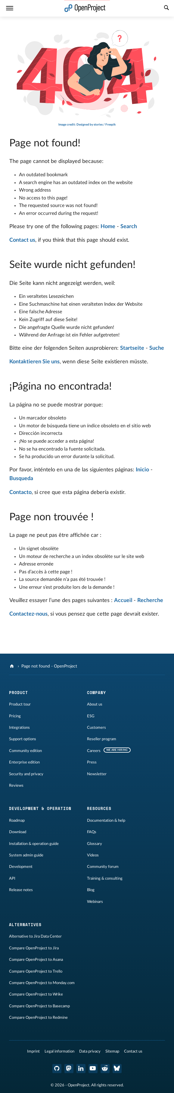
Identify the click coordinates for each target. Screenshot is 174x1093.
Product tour (20, 704)
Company (96, 693)
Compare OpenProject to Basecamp (39, 1006)
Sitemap (112, 1051)
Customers (96, 727)
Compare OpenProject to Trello (35, 971)
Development (21, 866)
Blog (91, 890)
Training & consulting (105, 878)
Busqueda (21, 478)
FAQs (91, 832)
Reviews (16, 785)
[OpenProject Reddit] (105, 1068)
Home (108, 226)
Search (128, 226)
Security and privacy (26, 774)
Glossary (94, 844)
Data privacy (90, 1051)
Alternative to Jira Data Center (35, 936)
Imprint (33, 1051)
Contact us (22, 240)
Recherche (150, 600)
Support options (22, 739)
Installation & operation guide (34, 844)
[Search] (166, 8)
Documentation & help (106, 820)
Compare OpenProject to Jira (34, 948)
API (12, 878)
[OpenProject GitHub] (56, 1068)
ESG (91, 716)
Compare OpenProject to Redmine (38, 1017)
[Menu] (9, 8)
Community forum (103, 866)
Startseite (132, 348)
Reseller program (101, 739)
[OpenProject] (12, 666)
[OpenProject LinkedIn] (80, 1068)
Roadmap (17, 820)
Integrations (19, 727)
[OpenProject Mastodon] (68, 1068)
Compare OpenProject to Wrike (36, 994)
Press (92, 762)
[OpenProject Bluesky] (117, 1068)
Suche (156, 348)
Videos (93, 855)
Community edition (25, 751)
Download (17, 832)
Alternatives (25, 925)
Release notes (21, 890)
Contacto (20, 492)
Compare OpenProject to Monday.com (42, 983)
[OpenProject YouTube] (93, 1068)
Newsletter (97, 774)
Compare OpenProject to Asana (36, 959)
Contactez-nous (28, 614)
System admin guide (26, 855)
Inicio (142, 470)
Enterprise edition (24, 762)
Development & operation (40, 808)
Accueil (123, 600)
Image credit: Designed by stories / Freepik (87, 124)
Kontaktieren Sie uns (34, 362)
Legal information (59, 1051)
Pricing (15, 716)
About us (94, 704)
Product (18, 693)
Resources (99, 808)
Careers (94, 751)
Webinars (95, 901)
